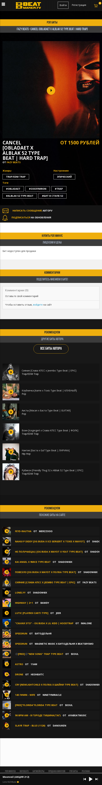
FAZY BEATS (14, 162)
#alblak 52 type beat (19, 195)
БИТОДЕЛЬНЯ (43, 633)
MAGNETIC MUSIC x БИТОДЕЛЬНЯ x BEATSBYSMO (64, 643)
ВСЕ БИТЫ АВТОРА (51, 349)
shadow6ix (65, 561)
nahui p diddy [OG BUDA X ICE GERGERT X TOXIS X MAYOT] (50, 541)
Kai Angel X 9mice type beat (33, 561)
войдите (38, 304)
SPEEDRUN (21, 643)
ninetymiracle (52, 694)
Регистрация (79, 5)
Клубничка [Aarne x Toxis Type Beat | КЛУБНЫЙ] (49, 390)
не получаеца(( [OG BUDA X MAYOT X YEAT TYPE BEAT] (49, 551)
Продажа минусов (56, 771)
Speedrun (21, 633)
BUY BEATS (24, 771)
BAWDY (44, 602)
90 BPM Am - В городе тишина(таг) (38, 715)
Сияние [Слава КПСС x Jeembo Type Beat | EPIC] (49, 370)
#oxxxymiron (37, 188)
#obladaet (13, 188)
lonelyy (20, 592)
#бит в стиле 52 (52, 195)
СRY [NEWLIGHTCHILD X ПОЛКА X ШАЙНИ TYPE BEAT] (46, 684)
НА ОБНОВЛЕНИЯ (27, 217)
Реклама (86, 771)
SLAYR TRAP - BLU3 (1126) (30, 725)
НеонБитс (37, 674)
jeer (58, 613)
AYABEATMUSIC (77, 715)
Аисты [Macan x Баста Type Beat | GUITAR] (46, 410)
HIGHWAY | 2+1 (24, 602)
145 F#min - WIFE (25, 694)
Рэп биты (73, 771)
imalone (86, 623)
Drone (19, 674)
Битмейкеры (38, 771)
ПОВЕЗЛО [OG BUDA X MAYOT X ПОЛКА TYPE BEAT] (45, 572)
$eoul (75, 654)
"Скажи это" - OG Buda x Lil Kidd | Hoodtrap (44, 623)
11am (34, 664)
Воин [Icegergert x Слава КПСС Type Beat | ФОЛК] (50, 430)
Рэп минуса (10, 771)
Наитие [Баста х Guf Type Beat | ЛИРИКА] (46, 450)
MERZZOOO (46, 531)
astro (19, 664)
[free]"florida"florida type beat (36, 705)
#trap (59, 188)
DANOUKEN (59, 725)
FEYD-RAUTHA (23, 531)
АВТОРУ (27, 210)
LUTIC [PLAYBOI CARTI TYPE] (31, 613)
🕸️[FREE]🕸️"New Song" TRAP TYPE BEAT (39, 654)
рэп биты (52, 22)
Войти (63, 5)
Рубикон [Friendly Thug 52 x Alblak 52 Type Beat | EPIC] (52, 470)
